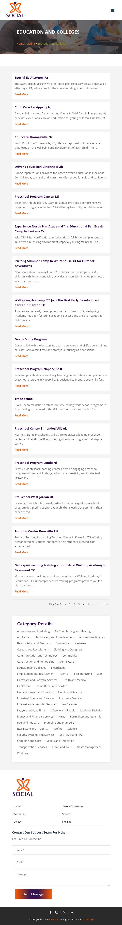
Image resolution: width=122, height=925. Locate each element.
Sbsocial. (54, 919)
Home (20, 43)
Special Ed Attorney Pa (31, 77)
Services (66, 814)
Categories (20, 814)
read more (21, 94)
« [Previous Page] (65, 604)
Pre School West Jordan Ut (34, 497)
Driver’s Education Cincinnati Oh (39, 167)
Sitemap (66, 821)
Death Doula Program (31, 339)
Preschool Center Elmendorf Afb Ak (41, 428)
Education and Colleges (52, 43)
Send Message (33, 894)
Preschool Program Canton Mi (37, 196)
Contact (18, 821)
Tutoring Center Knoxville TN (36, 531)
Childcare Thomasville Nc (33, 137)
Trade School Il (25, 399)
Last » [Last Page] (105, 604)
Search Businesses (72, 806)
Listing (31, 43)
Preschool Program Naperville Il (38, 369)
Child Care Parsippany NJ (33, 107)
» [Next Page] (98, 604)
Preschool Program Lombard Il (37, 463)
